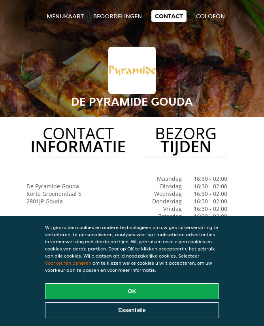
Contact (169, 16)
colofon (210, 16)
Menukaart (65, 16)
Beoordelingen (117, 16)
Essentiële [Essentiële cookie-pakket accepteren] (131, 310)
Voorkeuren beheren (68, 263)
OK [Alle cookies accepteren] (132, 291)
